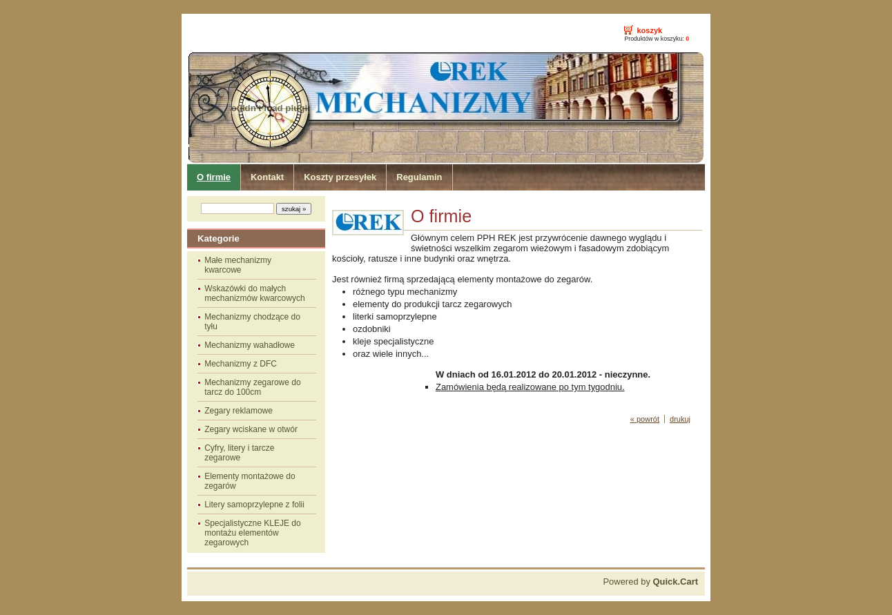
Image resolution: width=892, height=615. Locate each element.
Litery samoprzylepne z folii (254, 504)
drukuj (680, 419)
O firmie (214, 177)
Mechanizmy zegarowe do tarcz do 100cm (252, 387)
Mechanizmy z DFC (240, 364)
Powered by (650, 581)
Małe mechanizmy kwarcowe (237, 265)
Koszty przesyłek (340, 177)
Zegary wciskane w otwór (251, 429)
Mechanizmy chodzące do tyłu (252, 321)
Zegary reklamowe (238, 411)
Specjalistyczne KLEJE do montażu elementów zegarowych (252, 532)
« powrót (644, 419)
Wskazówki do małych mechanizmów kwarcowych (254, 293)
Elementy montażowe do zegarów (249, 481)
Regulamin (419, 177)
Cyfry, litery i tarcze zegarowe (239, 452)
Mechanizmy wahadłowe (249, 345)
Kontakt (267, 177)
